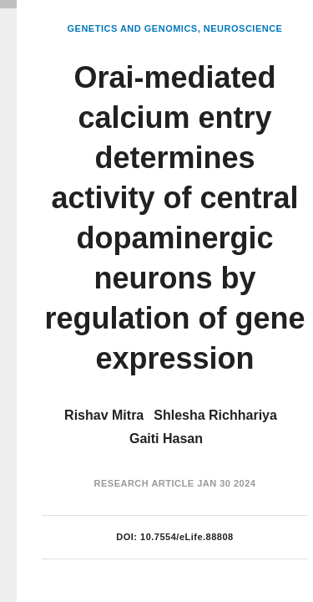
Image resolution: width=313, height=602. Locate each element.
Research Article (144, 483)
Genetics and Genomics (133, 28)
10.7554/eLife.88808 (187, 537)
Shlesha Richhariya (215, 415)
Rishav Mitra (104, 415)
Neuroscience (243, 28)
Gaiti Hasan (166, 438)
